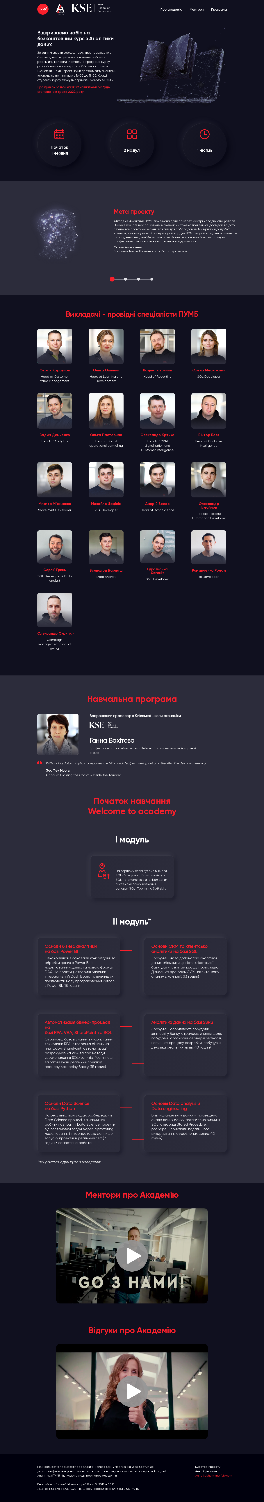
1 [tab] (112, 279)
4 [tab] (152, 279)
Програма (219, 9)
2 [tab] (125, 279)
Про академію (171, 9)
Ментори (197, 9)
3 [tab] (139, 279)
